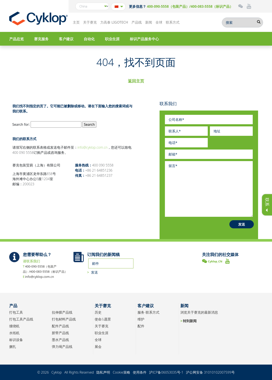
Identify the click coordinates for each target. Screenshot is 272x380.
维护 (140, 319)
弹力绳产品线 (62, 346)
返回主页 (136, 81)
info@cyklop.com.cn (93, 147)
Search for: (21, 124)
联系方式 (172, 22)
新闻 (148, 22)
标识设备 (16, 339)
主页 (76, 22)
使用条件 (139, 372)
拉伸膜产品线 (62, 312)
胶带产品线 (60, 333)
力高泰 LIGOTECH (114, 22)
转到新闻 (190, 321)
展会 (98, 346)
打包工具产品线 (21, 319)
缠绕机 (14, 326)
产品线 (137, 22)
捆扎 (12, 346)
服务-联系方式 (148, 312)
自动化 (89, 38)
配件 (140, 326)
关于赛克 (90, 22)
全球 (158, 22)
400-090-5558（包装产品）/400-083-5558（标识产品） (190, 6)
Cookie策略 (121, 372)
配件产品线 (60, 326)
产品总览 (16, 38)
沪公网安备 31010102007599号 (210, 372)
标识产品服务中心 (144, 38)
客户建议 (66, 38)
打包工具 (16, 312)
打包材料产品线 (64, 319)
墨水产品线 (60, 339)
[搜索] (242, 22)
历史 (98, 312)
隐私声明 (103, 372)
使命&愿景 (103, 319)
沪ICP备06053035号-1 (166, 372)
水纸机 (14, 333)
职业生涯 (112, 38)
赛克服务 (41, 38)
